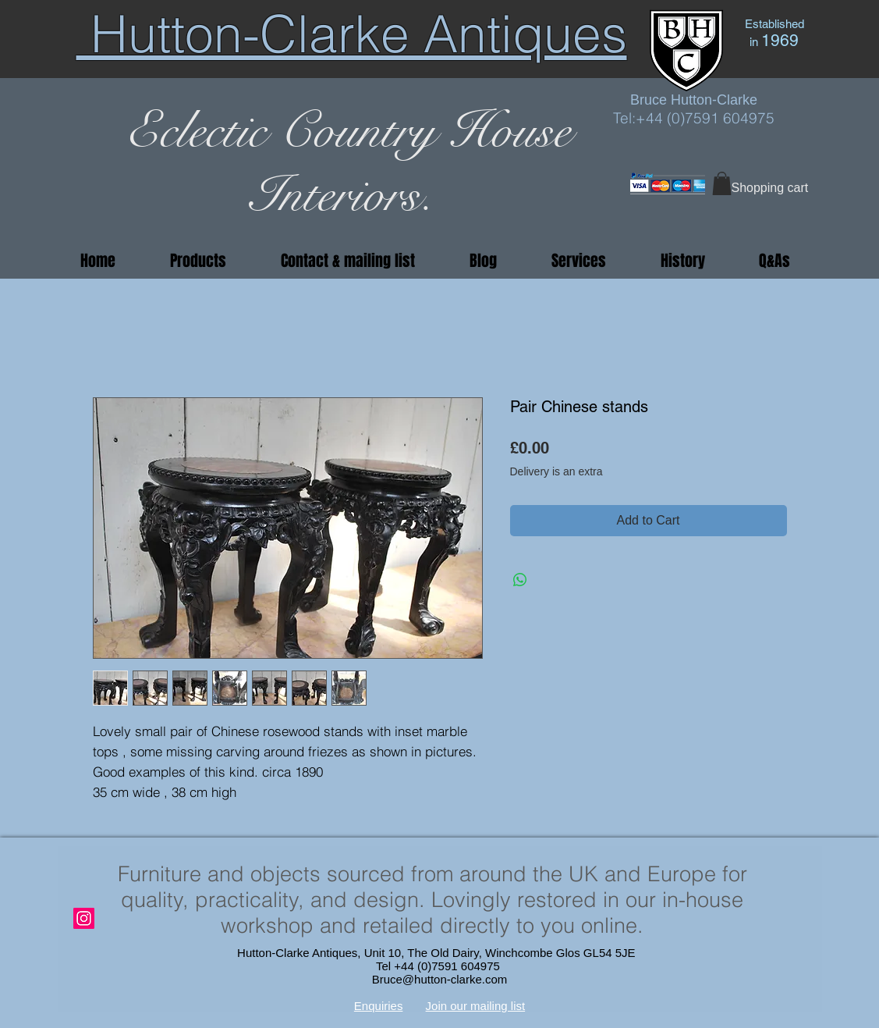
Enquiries (378, 1005)
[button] (722, 183)
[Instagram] (83, 918)
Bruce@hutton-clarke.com (440, 979)
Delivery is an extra (556, 471)
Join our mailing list (476, 1005)
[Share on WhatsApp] (520, 580)
